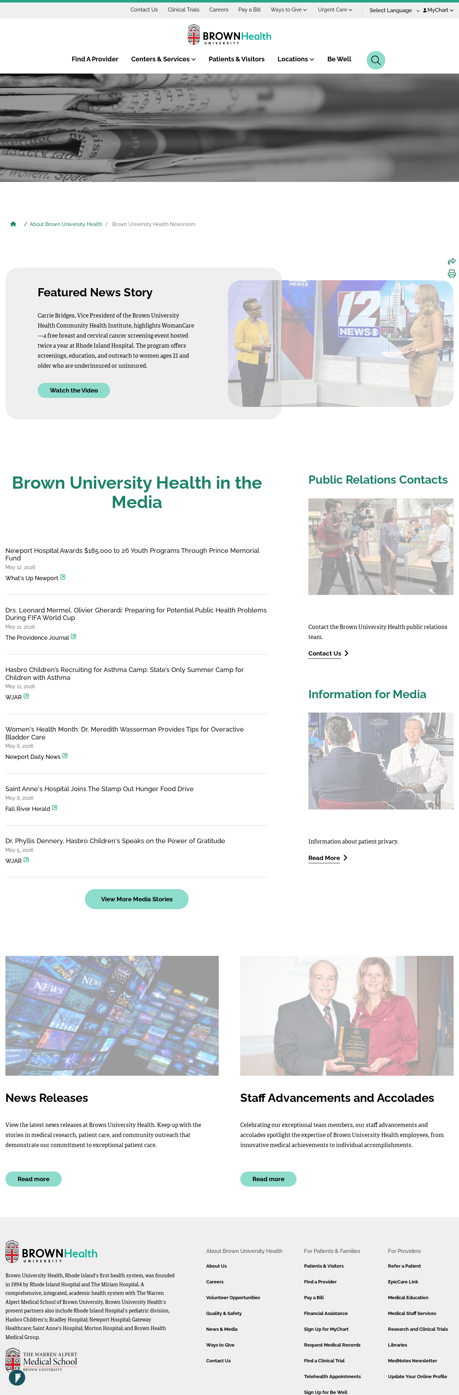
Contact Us (144, 9)
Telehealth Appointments (332, 1376)
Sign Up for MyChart (326, 1329)
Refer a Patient (404, 1266)
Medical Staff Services (412, 1313)
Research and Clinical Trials (418, 1329)
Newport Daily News (36, 756)
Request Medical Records (332, 1345)
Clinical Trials (183, 9)
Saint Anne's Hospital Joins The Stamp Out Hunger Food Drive (99, 789)
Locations (296, 59)
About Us (216, 1266)
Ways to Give (289, 10)
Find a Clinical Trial (324, 1360)
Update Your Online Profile (417, 1376)
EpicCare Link (403, 1281)
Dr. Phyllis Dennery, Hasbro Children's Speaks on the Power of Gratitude (115, 841)
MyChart (438, 10)
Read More (327, 857)
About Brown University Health (66, 224)
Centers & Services (163, 59)
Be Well (339, 59)
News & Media (221, 1329)
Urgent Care (335, 10)
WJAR (17, 697)
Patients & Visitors (237, 59)
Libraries (397, 1345)
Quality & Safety (224, 1313)
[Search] (376, 60)
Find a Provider (320, 1281)
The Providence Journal (40, 637)
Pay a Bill (249, 9)
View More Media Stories (136, 899)
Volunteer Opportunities (233, 1297)
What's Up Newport (35, 578)
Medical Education (408, 1297)
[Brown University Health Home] (13, 225)
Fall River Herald (31, 808)
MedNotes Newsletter (412, 1360)
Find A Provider (95, 59)
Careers (218, 9)
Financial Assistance (326, 1313)
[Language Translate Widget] (392, 11)
